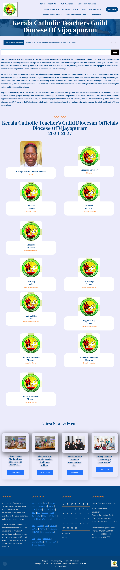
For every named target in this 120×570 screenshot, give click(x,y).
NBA (53, 509)
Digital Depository (39, 545)
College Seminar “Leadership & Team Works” (104, 459)
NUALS (36, 532)
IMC (33, 513)
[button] (114, 42)
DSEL (40, 503)
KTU (33, 526)
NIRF (40, 509)
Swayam (47, 539)
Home (42, 4)
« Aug (64, 537)
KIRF (52, 513)
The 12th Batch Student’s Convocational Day (75, 461)
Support (45, 561)
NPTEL (48, 542)
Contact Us (96, 15)
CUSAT (35, 529)
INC (38, 513)
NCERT (45, 516)
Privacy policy (56, 561)
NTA (39, 539)
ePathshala (46, 519)
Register (112, 9)
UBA (54, 542)
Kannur (43, 529)
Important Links (69, 9)
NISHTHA (36, 519)
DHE (46, 503)
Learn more (15, 472)
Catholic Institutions (90, 9)
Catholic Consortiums (76, 15)
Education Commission (88, 4)
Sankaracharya (47, 532)
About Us (52, 4)
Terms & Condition (71, 561)
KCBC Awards (67, 4)
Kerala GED (42, 506)
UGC (34, 509)
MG (46, 526)
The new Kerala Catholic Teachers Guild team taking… (45, 461)
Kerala (40, 526)
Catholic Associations (52, 15)
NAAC (51, 506)
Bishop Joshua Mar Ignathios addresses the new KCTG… (15, 460)
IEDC (38, 516)
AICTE (46, 509)
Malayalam (52, 529)
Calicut (53, 526)
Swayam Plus (37, 542)
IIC (33, 516)
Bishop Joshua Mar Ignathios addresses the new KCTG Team (51, 42)
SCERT (53, 516)
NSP (33, 539)
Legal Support (50, 9)
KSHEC (45, 513)
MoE (34, 503)
